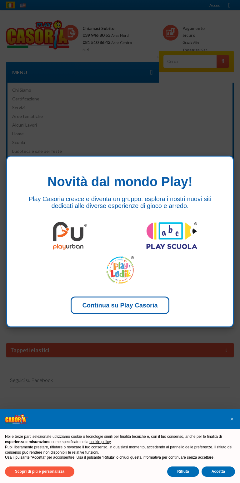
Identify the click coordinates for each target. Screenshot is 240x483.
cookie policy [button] (100, 442)
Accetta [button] (218, 471)
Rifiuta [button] (183, 471)
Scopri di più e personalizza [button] (39, 471)
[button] (232, 419)
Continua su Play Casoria (120, 305)
